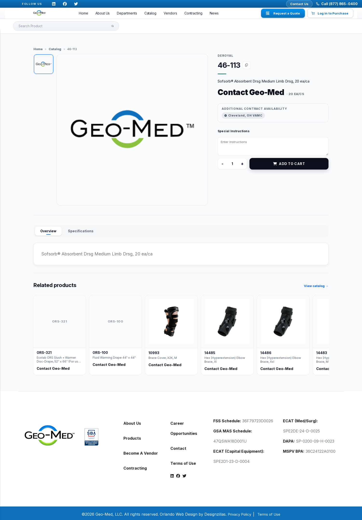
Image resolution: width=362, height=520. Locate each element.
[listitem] (59, 333)
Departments (127, 13)
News (214, 13)
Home (83, 13)
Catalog (150, 13)
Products (132, 436)
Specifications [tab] (81, 229)
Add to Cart (289, 162)
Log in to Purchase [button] (330, 13)
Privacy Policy (238, 512)
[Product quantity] (232, 161)
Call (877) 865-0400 (339, 4)
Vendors (170, 13)
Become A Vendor (140, 451)
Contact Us (299, 4)
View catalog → (316, 284)
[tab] (43, 62)
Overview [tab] (48, 229)
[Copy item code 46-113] (246, 63)
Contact (178, 446)
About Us (102, 13)
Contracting (193, 13)
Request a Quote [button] (283, 13)
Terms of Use (183, 461)
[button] (132, 128)
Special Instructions (233, 129)
